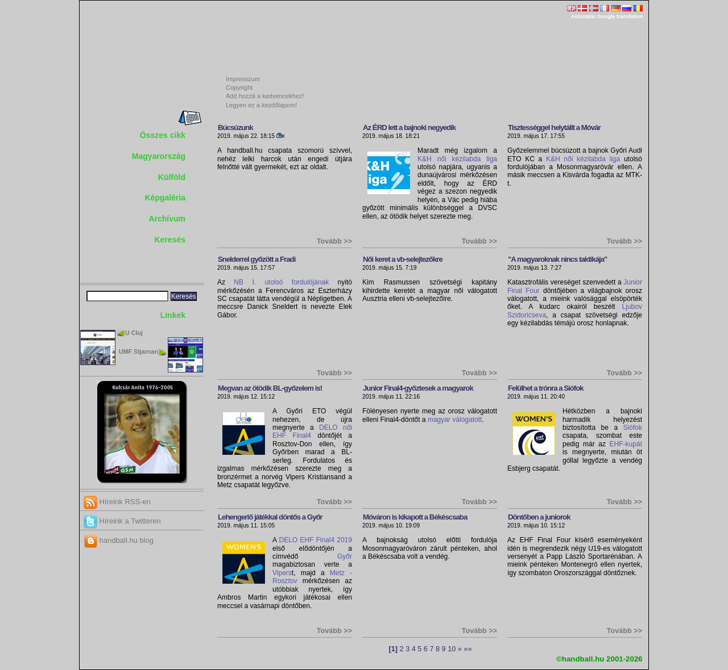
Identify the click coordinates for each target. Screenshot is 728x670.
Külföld (171, 177)
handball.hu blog (119, 540)
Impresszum (243, 79)
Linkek (172, 315)
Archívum (166, 218)
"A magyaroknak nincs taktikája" (557, 259)
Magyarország (158, 156)
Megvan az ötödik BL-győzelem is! (270, 388)
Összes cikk (162, 135)
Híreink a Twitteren (122, 521)
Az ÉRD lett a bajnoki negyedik (409, 127)
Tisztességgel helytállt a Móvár (554, 127)
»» (467, 649)
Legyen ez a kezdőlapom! (261, 105)
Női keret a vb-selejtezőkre (402, 259)
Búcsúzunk (235, 127)
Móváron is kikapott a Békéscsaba (415, 517)
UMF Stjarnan (138, 351)
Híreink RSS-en (117, 501)
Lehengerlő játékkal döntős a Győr (270, 517)
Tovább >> (334, 241)
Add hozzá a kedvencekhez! (265, 96)
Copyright (239, 87)
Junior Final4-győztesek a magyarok (418, 388)
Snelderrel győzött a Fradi (256, 259)
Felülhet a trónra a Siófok (546, 388)
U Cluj (134, 332)
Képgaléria (164, 197)
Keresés (170, 239)
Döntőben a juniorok (539, 517)
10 (452, 649)
